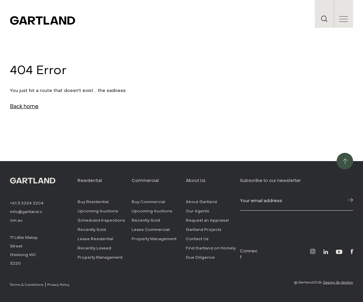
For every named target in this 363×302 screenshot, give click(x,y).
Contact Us (197, 238)
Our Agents (197, 211)
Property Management (100, 257)
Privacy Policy (58, 284)
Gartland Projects (203, 229)
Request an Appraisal (207, 220)
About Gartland (201, 201)
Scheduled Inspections (101, 220)
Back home (24, 106)
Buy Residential (93, 201)
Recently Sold (92, 229)
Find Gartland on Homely (211, 248)
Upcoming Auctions (98, 211)
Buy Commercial (148, 201)
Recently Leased (94, 248)
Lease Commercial (151, 229)
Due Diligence (200, 257)
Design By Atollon (338, 282)
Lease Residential (95, 238)
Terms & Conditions (27, 284)
